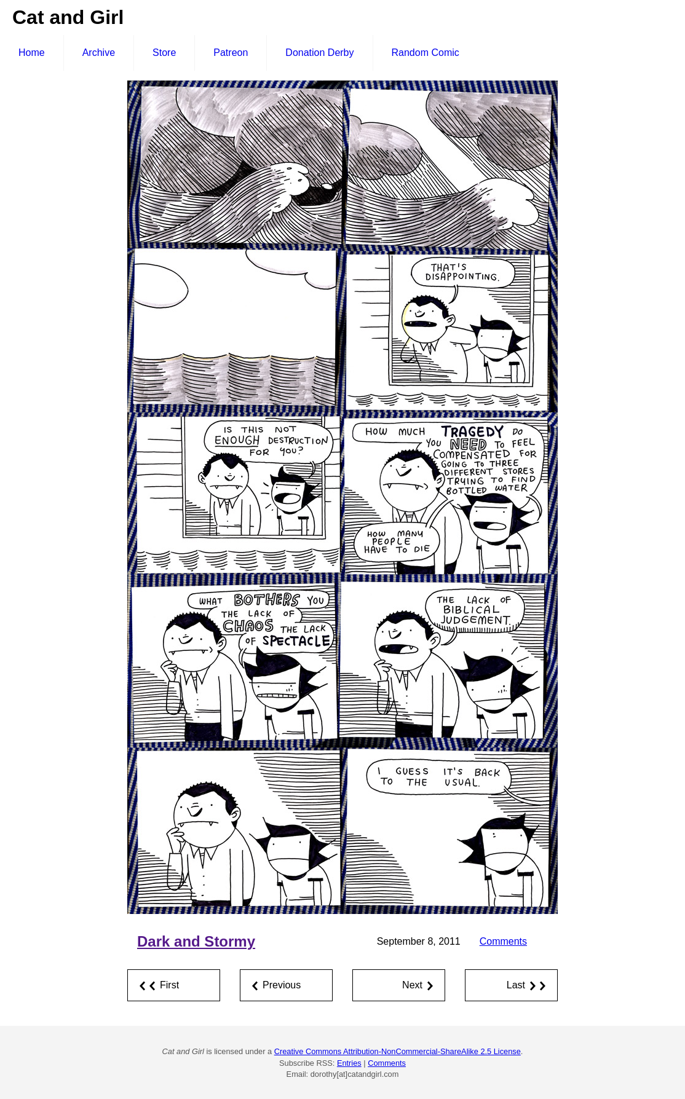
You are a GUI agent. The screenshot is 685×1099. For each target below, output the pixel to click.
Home (31, 52)
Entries (349, 1063)
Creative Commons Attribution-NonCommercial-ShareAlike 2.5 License (397, 1051)
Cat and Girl (68, 17)
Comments (503, 941)
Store (164, 52)
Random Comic (425, 52)
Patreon (230, 52)
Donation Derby (319, 52)
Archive (98, 52)
